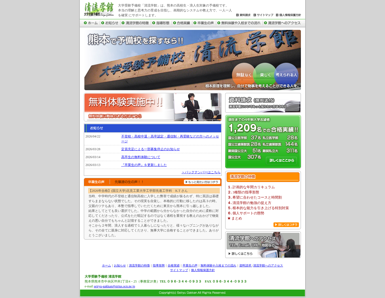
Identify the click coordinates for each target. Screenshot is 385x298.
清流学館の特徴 (139, 265)
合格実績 (174, 265)
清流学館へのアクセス (268, 265)
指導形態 (159, 265)
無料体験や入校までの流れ (218, 265)
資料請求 (245, 265)
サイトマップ (179, 270)
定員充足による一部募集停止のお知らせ (150, 149)
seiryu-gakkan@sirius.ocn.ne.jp (114, 286)
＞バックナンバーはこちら (201, 172)
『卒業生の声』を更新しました (144, 165)
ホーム (106, 265)
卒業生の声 (190, 265)
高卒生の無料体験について (140, 157)
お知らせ (120, 265)
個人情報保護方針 (203, 270)
